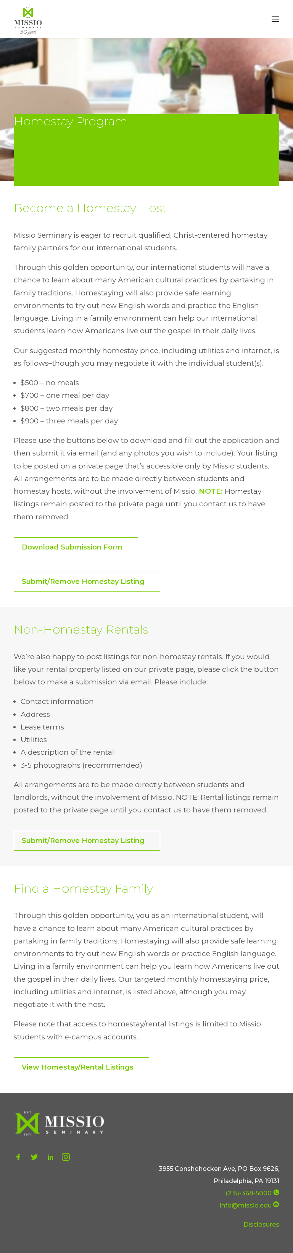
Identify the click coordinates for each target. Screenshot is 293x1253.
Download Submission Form (72, 547)
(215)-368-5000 (248, 1193)
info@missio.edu (246, 1205)
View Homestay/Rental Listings (78, 1067)
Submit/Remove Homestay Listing (83, 581)
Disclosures (261, 1224)
